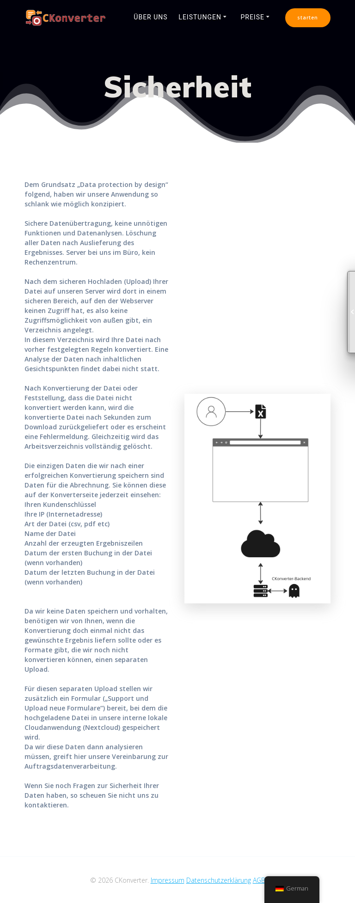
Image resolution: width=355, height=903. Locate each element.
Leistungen (199, 17)
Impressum (167, 880)
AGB (259, 880)
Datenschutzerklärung (218, 880)
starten (307, 17)
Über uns (150, 17)
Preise (252, 17)
